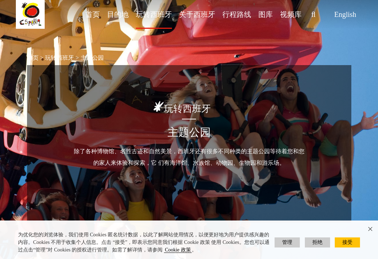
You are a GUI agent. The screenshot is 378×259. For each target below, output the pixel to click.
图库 (265, 14)
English (345, 14)
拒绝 (317, 242)
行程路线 (236, 14)
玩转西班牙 (154, 14)
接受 (347, 242)
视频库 (291, 14)
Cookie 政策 (178, 250)
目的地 (118, 14)
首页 (92, 14)
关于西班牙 (197, 14)
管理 (287, 242)
